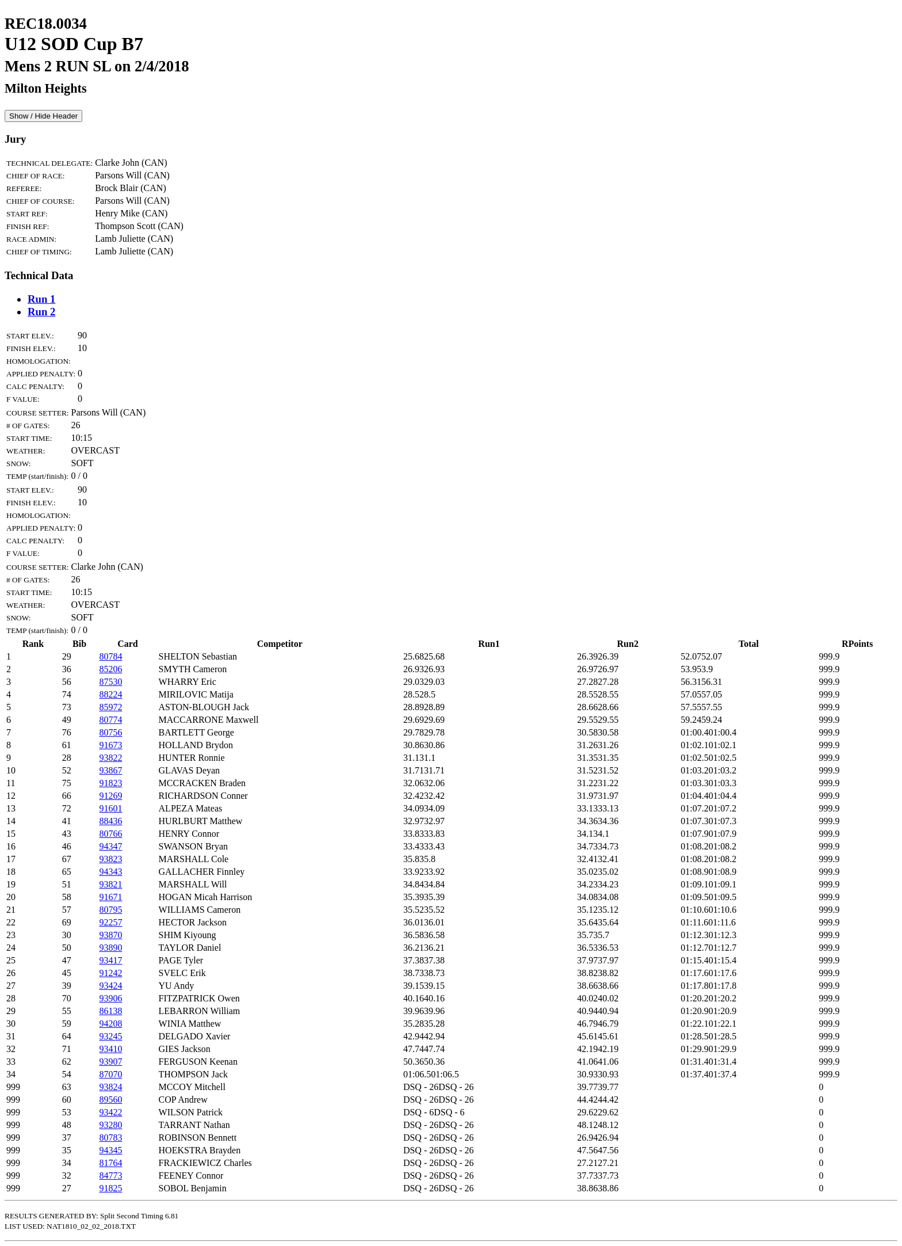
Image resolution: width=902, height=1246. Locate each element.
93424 (110, 985)
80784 (110, 656)
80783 (110, 1137)
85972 (110, 707)
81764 (110, 1163)
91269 (110, 796)
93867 (110, 770)
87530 (110, 682)
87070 (110, 1074)
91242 (110, 973)
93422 (110, 1112)
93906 (110, 998)
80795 (110, 910)
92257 (110, 922)
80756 (110, 732)
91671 (110, 897)
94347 (110, 846)
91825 (110, 1188)
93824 (110, 1087)
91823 (110, 783)
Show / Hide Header (43, 116)
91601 (110, 808)
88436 (110, 821)
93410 (110, 1049)
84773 (110, 1175)
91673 (110, 745)
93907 (110, 1061)
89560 (110, 1099)
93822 (110, 758)
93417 (110, 960)
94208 (110, 1023)
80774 (110, 720)
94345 (110, 1150)
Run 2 (41, 312)
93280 (110, 1125)
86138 (110, 1011)
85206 (110, 669)
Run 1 (41, 299)
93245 (110, 1036)
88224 (110, 694)
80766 (110, 834)
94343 (110, 872)
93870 (110, 935)
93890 (110, 947)
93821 (110, 884)
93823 (110, 859)
